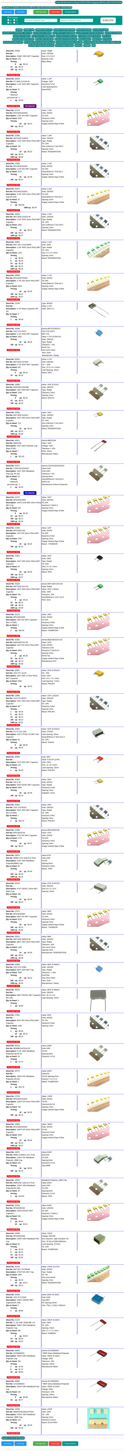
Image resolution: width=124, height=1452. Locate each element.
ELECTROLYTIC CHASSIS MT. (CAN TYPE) (17, 33)
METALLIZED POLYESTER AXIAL (66, 39)
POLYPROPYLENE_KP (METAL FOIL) (41, 45)
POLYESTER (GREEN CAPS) (13, 42)
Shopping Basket (70, 12)
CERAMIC (19, 30)
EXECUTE (108, 20)
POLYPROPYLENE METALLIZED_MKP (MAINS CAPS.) (102, 42)
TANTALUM (78, 45)
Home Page (55, 12)
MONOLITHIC (96, 39)
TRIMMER (86, 45)
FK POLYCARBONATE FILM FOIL (89, 36)
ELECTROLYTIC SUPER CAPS (66, 36)
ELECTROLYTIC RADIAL (113, 33)
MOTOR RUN (106, 39)
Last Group (20, 12)
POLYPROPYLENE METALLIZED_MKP (69, 42)
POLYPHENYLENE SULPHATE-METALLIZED (39, 42)
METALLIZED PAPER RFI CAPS (23, 39)
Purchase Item (13, 75)
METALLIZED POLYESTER (44, 39)
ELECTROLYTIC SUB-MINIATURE (43, 36)
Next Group (8, 12)
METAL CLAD (106, 36)
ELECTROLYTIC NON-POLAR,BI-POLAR (90, 33)
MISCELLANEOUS (84, 39)
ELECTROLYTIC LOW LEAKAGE (64, 33)
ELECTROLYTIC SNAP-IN (22, 36)
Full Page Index (41, 12)
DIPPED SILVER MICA (84, 30)
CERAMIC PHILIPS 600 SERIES (64, 30)
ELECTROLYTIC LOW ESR (42, 33)
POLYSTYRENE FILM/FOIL (64, 45)
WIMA (94, 45)
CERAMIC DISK (29, 30)
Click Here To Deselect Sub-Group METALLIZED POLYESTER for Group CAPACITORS (37, 8)
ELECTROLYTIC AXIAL (100, 30)
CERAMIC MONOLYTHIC (43, 30)
